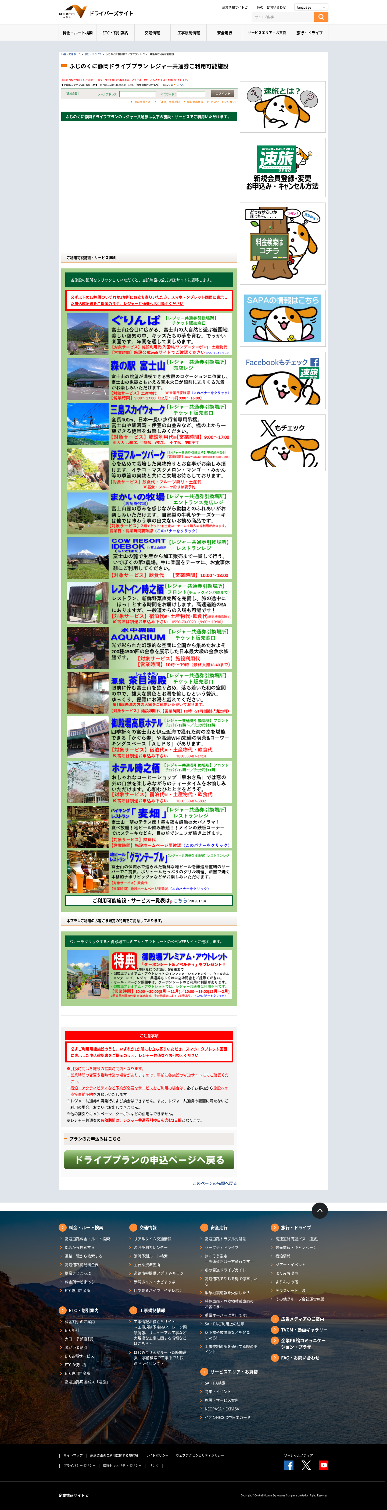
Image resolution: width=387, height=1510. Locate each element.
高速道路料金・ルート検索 (87, 1238)
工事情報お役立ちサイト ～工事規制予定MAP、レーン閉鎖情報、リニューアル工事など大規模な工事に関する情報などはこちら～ (160, 1332)
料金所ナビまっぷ (80, 1281)
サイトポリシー (157, 1455)
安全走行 (224, 32)
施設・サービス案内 (222, 1400)
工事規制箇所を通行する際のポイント (231, 1349)
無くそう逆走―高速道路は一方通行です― (229, 1258)
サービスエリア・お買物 (267, 32)
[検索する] (321, 17)
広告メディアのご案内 (302, 1319)
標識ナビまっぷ (78, 1273)
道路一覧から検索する (83, 1256)
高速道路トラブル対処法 (225, 1238)
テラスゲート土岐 (290, 1290)
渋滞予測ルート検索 (151, 1256)
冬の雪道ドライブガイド (225, 1269)
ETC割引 (72, 1330)
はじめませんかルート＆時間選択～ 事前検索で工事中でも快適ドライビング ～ (160, 1357)
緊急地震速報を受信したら (227, 1292)
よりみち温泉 (286, 1273)
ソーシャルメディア (298, 1455)
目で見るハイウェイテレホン (158, 1290)
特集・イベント (218, 1391)
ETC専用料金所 (77, 1290)
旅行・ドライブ (309, 32)
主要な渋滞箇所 (147, 1264)
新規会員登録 (195, 102)
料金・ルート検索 (78, 32)
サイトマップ (73, 1455)
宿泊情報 (283, 1256)
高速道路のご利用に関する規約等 (114, 1455)
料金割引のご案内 (80, 1321)
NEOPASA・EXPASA (222, 1408)
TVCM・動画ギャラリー (304, 1329)
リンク (154, 1465)
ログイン (221, 93)
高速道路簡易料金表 (82, 1264)
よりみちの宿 (286, 1281)
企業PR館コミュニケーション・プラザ (303, 1343)
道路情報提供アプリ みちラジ (159, 1273)
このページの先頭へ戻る (215, 1183)
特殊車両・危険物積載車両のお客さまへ (229, 1303)
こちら (180, 85)
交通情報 (152, 32)
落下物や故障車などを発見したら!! (227, 1335)
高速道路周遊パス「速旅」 (87, 1381)
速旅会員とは (142, 102)
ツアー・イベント (290, 1264)
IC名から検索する (80, 1247)
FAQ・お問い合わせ (271, 7)
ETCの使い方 (76, 1364)
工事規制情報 (188, 32)
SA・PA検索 (215, 1382)
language (304, 7)
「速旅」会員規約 (169, 102)
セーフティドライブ (222, 1247)
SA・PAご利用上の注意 (224, 1323)
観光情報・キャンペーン (296, 1247)
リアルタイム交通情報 (152, 1238)
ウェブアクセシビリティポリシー (200, 1455)
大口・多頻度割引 (80, 1338)
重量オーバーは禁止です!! (227, 1315)
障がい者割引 (76, 1347)
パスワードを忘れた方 (224, 102)
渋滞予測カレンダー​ (151, 1247)
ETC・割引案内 (115, 32)
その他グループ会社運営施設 (299, 1299)
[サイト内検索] (283, 17)
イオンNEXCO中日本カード (228, 1417)
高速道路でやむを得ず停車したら (231, 1281)
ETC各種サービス (79, 1356)
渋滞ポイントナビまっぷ (154, 1281)
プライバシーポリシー (79, 1465)
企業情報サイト (235, 7)
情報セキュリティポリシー (122, 1465)
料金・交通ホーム (71, 54)
